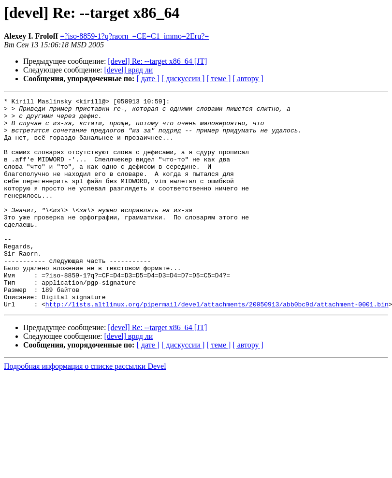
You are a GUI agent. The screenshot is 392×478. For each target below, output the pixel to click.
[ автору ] (247, 78)
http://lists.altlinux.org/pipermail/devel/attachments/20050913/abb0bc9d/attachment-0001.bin (217, 346)
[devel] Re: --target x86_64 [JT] (157, 61)
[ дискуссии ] (182, 78)
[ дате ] (148, 78)
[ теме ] (218, 78)
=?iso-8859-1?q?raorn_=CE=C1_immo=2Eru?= (134, 36)
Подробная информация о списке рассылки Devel (85, 408)
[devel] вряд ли (128, 70)
